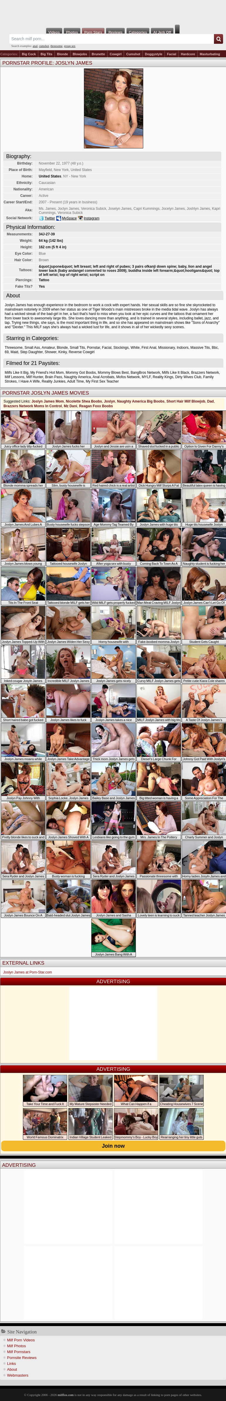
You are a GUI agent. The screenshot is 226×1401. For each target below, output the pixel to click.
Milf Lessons (14, 377)
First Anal (148, 348)
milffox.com (65, 1395)
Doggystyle (153, 54)
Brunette (98, 54)
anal (35, 46)
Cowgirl (116, 54)
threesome (56, 46)
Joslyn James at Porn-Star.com (27, 972)
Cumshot (133, 54)
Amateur (48, 348)
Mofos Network (128, 377)
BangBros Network (145, 373)
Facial (171, 54)
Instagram (91, 218)
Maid (14, 352)
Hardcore (188, 54)
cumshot (44, 46)
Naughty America (77, 377)
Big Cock (29, 54)
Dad (210, 401)
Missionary (166, 348)
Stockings (121, 348)
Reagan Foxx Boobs (96, 406)
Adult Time (75, 381)
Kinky (62, 352)
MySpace (69, 218)
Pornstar (93, 348)
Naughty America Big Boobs (141, 401)
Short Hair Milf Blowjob (185, 401)
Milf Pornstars (18, 1352)
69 (7, 352)
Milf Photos (16, 1346)
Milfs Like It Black (175, 373)
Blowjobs (80, 54)
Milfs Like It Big (16, 373)
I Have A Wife (29, 381)
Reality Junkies (53, 381)
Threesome (14, 348)
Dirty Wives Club (188, 377)
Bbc (215, 348)
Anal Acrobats (103, 377)
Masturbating (210, 54)
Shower (50, 352)
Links (11, 1363)
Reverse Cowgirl (82, 352)
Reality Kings (163, 377)
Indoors (182, 348)
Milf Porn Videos (21, 1340)
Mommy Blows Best (113, 373)
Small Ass (32, 348)
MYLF (146, 377)
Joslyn (109, 401)
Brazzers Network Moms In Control (33, 406)
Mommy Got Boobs (81, 373)
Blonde (62, 54)
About (12, 1369)
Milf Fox (113, 12)
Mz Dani (70, 406)
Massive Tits (200, 348)
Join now (113, 1146)
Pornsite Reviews (21, 1357)
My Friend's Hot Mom (47, 373)
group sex (69, 46)
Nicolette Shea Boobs (84, 401)
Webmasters (17, 1375)
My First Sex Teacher (102, 381)
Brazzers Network (205, 373)
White (135, 348)
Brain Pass (53, 377)
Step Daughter (31, 352)
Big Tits (46, 54)
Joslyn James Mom (47, 401)
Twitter (50, 218)
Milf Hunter (34, 377)
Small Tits (77, 348)
